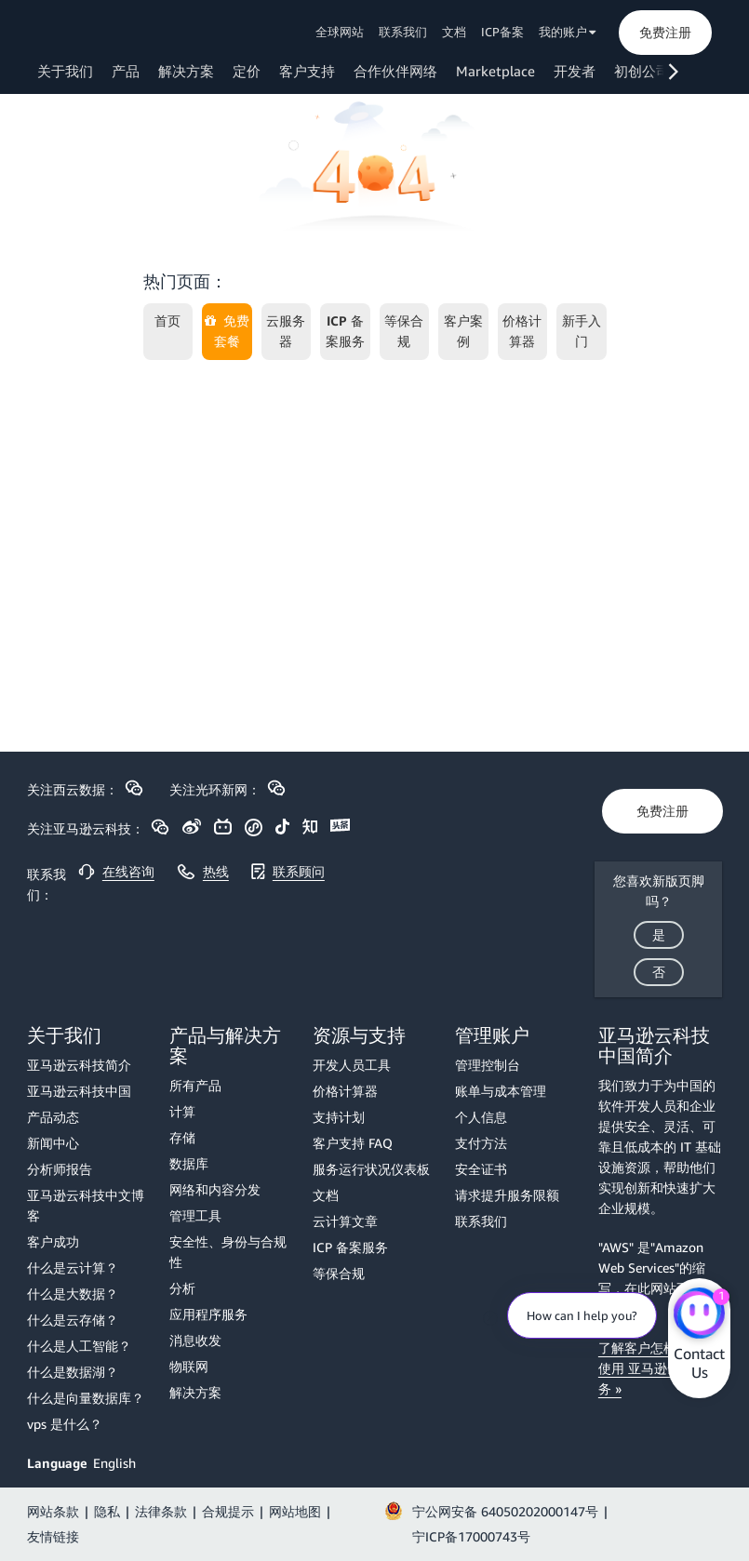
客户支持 (307, 70)
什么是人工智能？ (79, 1346)
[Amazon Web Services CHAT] (699, 1315)
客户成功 (53, 1241)
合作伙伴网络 (395, 70)
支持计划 (339, 1117)
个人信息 (481, 1117)
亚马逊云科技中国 (79, 1091)
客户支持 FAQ (353, 1143)
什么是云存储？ (72, 1320)
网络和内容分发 (215, 1189)
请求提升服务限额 (507, 1195)
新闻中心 (53, 1143)
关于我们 (65, 70)
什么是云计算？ (72, 1267)
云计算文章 (345, 1221)
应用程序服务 (208, 1314)
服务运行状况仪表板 (371, 1169)
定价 (247, 70)
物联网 (188, 1366)
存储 (182, 1137)
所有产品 (195, 1085)
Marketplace (495, 70)
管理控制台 (487, 1065)
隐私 (107, 1511)
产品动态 (53, 1117)
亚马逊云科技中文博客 (85, 1205)
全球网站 (339, 31)
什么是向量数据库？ (85, 1398)
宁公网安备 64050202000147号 (505, 1511)
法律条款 (161, 1511)
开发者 (574, 70)
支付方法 (481, 1143)
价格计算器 (345, 1091)
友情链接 (53, 1536)
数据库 (188, 1163)
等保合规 (339, 1273)
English (114, 1463)
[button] (665, 32)
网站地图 (295, 1511)
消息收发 (195, 1340)
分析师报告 (59, 1169)
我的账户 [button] (567, 31)
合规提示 (228, 1511)
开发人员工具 (352, 1065)
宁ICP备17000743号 (471, 1536)
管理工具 (195, 1215)
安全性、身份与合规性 (228, 1252)
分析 (182, 1288)
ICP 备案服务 (350, 1247)
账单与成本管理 (500, 1091)
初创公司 (642, 70)
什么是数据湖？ (72, 1372)
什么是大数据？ (72, 1293)
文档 (454, 31)
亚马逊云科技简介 (79, 1065)
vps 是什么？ (64, 1424)
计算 (182, 1111)
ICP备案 (502, 31)
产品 (126, 70)
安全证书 (481, 1169)
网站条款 (53, 1511)
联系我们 (403, 31)
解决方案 (186, 70)
